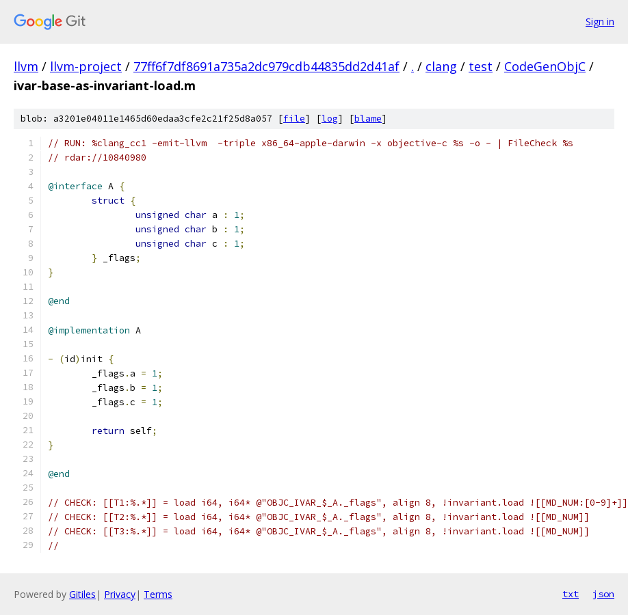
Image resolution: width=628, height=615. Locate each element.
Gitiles (82, 594)
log (330, 118)
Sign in (600, 21)
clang (441, 66)
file (294, 118)
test (481, 66)
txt (570, 594)
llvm (26, 66)
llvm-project (86, 66)
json (603, 594)
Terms (158, 594)
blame (368, 118)
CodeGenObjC (545, 66)
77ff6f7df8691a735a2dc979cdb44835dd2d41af (266, 66)
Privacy (119, 594)
